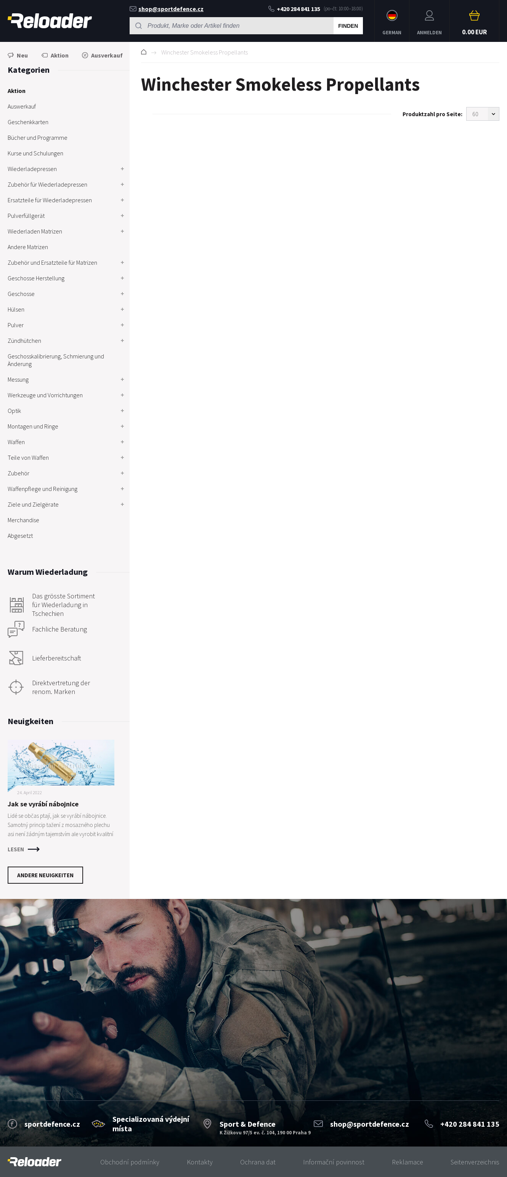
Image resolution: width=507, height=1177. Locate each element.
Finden (348, 26)
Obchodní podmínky (129, 1162)
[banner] (34, 1162)
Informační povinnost (333, 1162)
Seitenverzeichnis (475, 1162)
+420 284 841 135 (294, 9)
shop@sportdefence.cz (167, 9)
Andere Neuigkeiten (45, 875)
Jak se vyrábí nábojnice (43, 804)
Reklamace (407, 1162)
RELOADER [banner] (50, 20)
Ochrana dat (258, 1162)
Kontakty (200, 1162)
